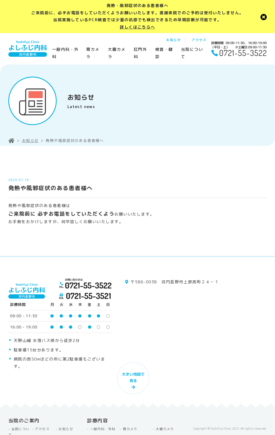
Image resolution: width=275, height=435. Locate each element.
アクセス (199, 40)
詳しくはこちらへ (137, 27)
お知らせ (173, 40)
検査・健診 (164, 53)
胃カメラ (92, 53)
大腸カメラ (117, 53)
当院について (192, 53)
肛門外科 (140, 53)
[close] (264, 16)
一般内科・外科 (65, 53)
